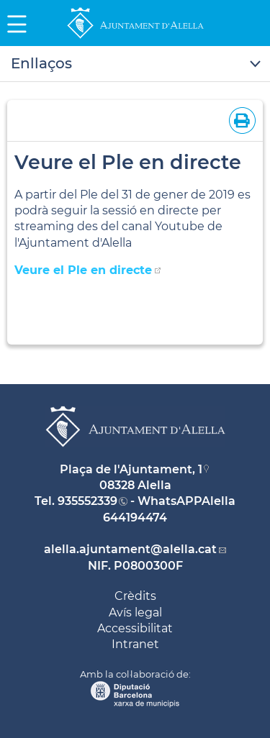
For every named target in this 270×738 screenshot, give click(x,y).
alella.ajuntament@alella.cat (130, 549)
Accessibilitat (135, 628)
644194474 (135, 517)
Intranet (135, 644)
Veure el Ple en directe (83, 270)
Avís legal (135, 612)
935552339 (87, 501)
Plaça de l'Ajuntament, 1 (131, 469)
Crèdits (135, 596)
